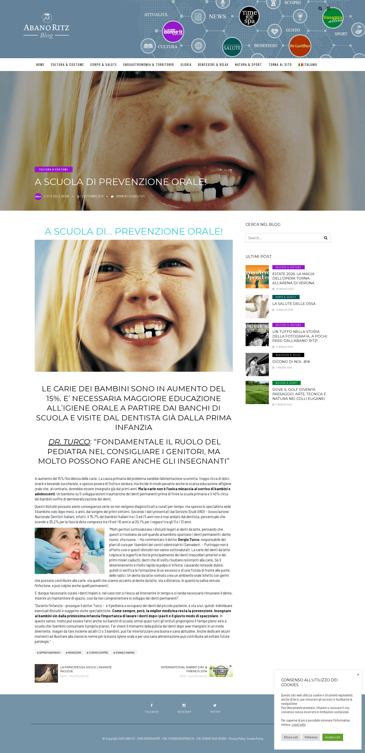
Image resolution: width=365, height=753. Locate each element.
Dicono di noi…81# (291, 361)
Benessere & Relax (213, 64)
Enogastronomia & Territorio (148, 64)
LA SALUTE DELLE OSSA (294, 303)
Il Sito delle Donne (57, 196)
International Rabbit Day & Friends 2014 (180, 671)
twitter (215, 708)
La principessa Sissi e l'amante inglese (87, 671)
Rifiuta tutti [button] (291, 737)
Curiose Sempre (98, 652)
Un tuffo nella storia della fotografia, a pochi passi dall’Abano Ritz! (299, 336)
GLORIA (186, 64)
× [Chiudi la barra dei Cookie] (358, 674)
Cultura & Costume (67, 64)
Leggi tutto (299, 724)
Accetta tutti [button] (332, 737)
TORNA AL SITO (280, 64)
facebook (152, 708)
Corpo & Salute (103, 64)
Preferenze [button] (311, 737)
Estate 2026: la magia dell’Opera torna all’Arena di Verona (293, 278)
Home (40, 64)
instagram (184, 708)
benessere (74, 652)
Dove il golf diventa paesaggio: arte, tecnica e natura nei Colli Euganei (299, 394)
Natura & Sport (248, 64)
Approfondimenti (50, 652)
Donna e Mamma (125, 652)
